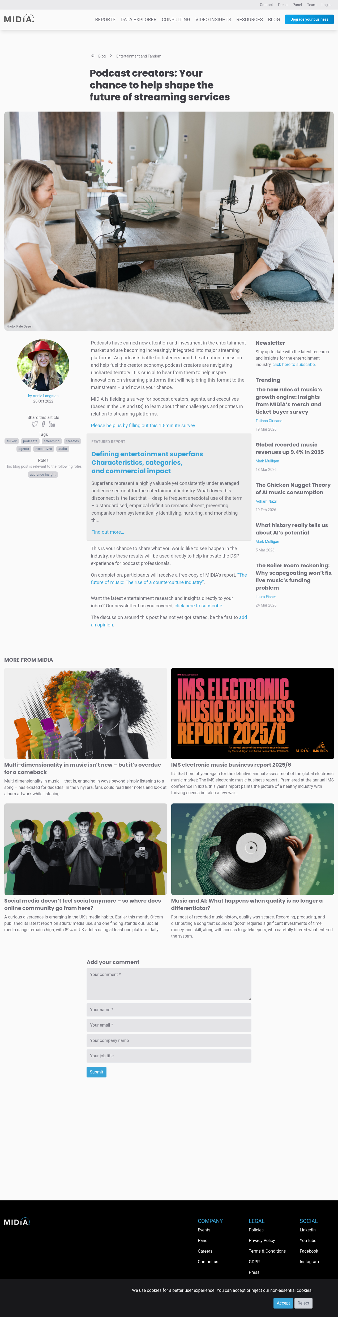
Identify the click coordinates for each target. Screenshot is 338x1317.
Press (282, 5)
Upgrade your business (309, 19)
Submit (96, 1072)
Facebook (309, 1251)
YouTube (308, 1240)
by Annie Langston (43, 396)
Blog (274, 19)
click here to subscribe (198, 605)
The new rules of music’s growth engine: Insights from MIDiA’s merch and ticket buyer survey (289, 401)
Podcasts (30, 441)
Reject (303, 1303)
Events (204, 1229)
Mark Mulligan (267, 461)
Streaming (51, 441)
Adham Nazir (266, 501)
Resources (249, 19)
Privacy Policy (262, 1240)
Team (311, 5)
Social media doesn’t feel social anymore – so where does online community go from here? (82, 904)
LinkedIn (308, 1229)
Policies (256, 1229)
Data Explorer (138, 19)
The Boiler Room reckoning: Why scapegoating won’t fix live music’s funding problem (294, 576)
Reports (105, 19)
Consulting (176, 19)
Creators (72, 441)
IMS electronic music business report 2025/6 (231, 764)
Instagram (309, 1261)
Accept (283, 1303)
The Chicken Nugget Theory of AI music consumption (293, 488)
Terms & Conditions (267, 1251)
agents (24, 449)
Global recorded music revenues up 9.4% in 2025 (290, 448)
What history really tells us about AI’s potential (292, 529)
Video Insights (213, 19)
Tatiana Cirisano (269, 421)
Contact (266, 5)
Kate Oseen (24, 326)
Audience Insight (43, 474)
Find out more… (107, 532)
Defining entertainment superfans (147, 462)
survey (12, 441)
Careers (205, 1251)
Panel (297, 5)
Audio (62, 449)
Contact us (208, 1261)
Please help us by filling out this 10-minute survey (143, 425)
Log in (327, 5)
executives (43, 449)
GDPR (254, 1261)
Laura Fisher (266, 597)
